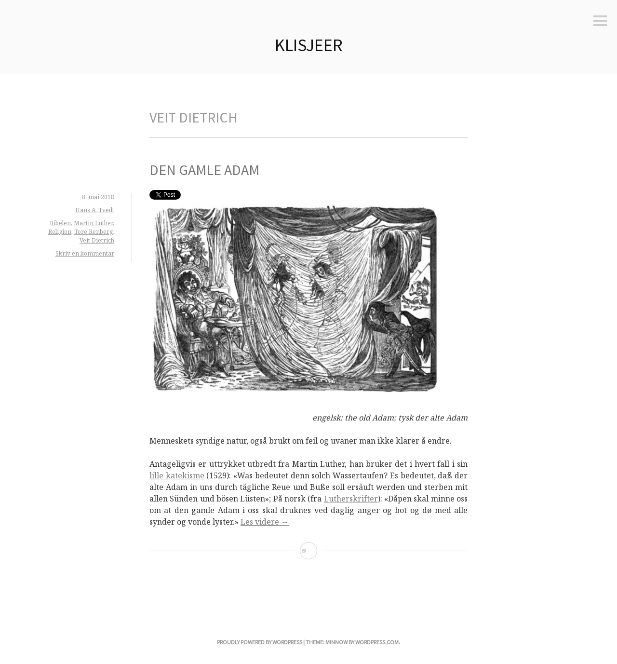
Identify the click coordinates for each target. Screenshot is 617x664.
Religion (59, 232)
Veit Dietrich (97, 240)
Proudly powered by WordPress (259, 642)
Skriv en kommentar (84, 253)
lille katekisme (176, 475)
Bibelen (60, 223)
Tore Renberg (93, 232)
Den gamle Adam (204, 170)
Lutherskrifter (351, 498)
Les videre (265, 521)
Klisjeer (309, 45)
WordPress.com (377, 642)
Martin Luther (93, 223)
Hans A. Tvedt (94, 210)
